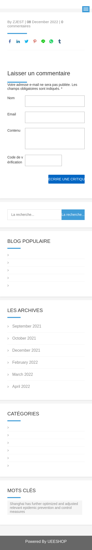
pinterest (34, 41)
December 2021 (26, 350)
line (43, 41)
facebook (9, 41)
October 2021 (24, 338)
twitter (26, 41)
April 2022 (21, 386)
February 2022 (25, 362)
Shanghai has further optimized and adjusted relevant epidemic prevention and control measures (44, 508)
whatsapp (51, 41)
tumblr (59, 41)
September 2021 (26, 326)
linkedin (18, 41)
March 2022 (22, 374)
